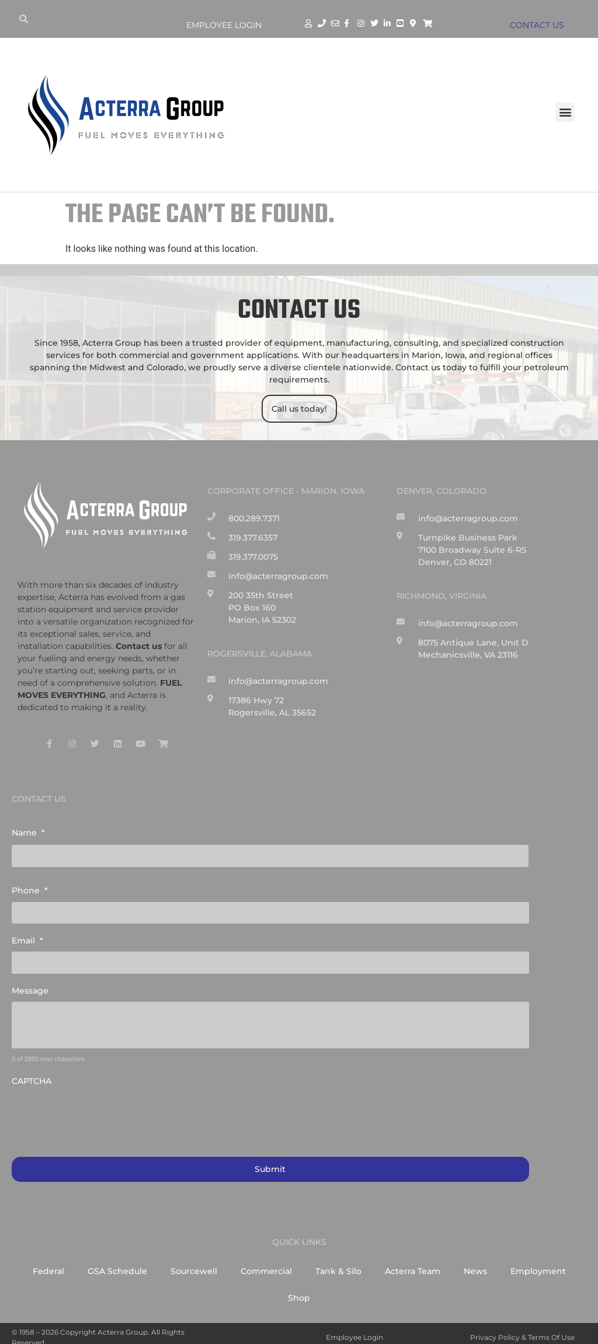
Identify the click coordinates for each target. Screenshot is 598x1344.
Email (27, 936)
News (475, 1263)
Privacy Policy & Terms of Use (522, 1329)
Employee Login (224, 25)
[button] (565, 112)
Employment (538, 1263)
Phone (30, 888)
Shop (299, 1290)
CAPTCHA (31, 1074)
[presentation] (100, 1108)
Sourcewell (194, 1263)
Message (30, 984)
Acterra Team (412, 1263)
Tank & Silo (338, 1263)
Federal (48, 1263)
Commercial (266, 1263)
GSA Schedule (117, 1263)
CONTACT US (540, 25)
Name (28, 832)
